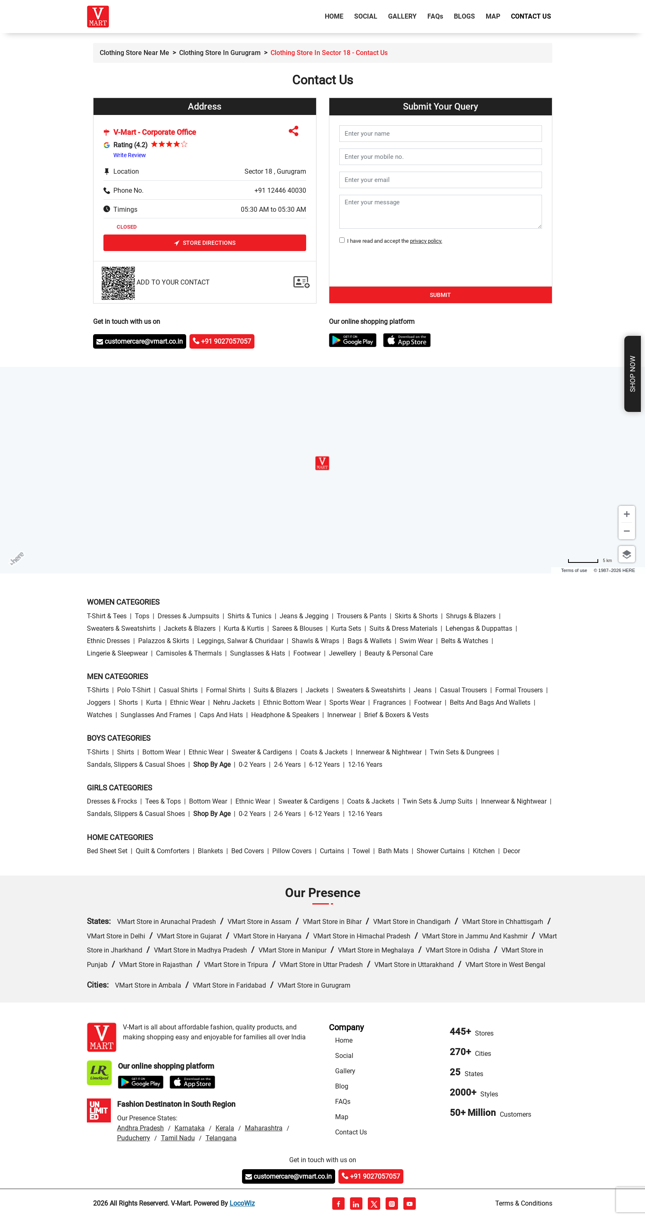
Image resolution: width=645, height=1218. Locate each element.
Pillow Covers (292, 851)
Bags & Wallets (369, 641)
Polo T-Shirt (134, 690)
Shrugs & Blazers (471, 616)
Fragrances (389, 702)
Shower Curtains (441, 851)
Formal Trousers (519, 690)
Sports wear (347, 702)
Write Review (129, 155)
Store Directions (204, 243)
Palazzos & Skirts (163, 641)
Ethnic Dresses (108, 641)
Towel (361, 851)
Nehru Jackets (234, 702)
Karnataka (190, 1128)
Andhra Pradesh (140, 1128)
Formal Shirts (225, 690)
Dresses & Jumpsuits (188, 616)
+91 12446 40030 (280, 190)
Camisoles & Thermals (189, 653)
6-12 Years (324, 764)
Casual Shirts (178, 690)
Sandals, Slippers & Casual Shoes (136, 764)
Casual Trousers (463, 690)
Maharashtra (264, 1128)
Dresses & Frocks (112, 801)
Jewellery (342, 653)
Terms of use (574, 570)
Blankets (210, 851)
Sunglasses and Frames (155, 715)
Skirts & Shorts (416, 616)
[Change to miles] (590, 561)
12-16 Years (365, 764)
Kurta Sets (346, 628)
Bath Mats (393, 851)
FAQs (342, 1102)
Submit (440, 295)
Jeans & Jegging (304, 616)
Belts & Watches (464, 641)
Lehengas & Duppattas (479, 628)
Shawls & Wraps (315, 641)
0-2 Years (252, 764)
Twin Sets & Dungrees (462, 752)
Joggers (98, 702)
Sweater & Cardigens (262, 752)
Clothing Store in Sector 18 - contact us (329, 53)
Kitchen (484, 851)
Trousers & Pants (361, 616)
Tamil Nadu (178, 1138)
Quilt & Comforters (162, 851)
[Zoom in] (627, 514)
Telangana (221, 1138)
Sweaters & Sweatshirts (121, 628)
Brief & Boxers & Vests (396, 715)
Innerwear (341, 715)
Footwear (307, 653)
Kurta (154, 702)
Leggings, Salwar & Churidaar (240, 641)
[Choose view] (627, 554)
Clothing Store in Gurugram (220, 53)
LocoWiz (242, 1203)
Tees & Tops (163, 801)
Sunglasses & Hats (257, 653)
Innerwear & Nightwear (389, 752)
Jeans (423, 690)
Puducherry (133, 1138)
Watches (99, 715)
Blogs (464, 16)
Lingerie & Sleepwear (117, 653)
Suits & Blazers (275, 690)
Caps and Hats (221, 715)
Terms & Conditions (523, 1203)
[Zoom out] (627, 531)
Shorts (128, 702)
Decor (511, 851)
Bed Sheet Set (107, 851)
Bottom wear (161, 752)
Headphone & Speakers (285, 715)
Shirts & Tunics (249, 616)
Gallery (402, 16)
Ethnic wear (187, 702)
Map (493, 16)
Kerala (225, 1128)
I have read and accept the (393, 241)
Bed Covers (247, 851)
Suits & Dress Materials (403, 628)
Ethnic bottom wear (292, 702)
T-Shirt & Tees (107, 616)
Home (336, 15)
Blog (341, 1086)
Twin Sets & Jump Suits (437, 801)
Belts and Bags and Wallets (490, 702)
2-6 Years (287, 764)
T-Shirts (98, 690)
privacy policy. (426, 241)
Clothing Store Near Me (134, 53)
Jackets (317, 690)
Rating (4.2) (130, 145)
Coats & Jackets (324, 752)
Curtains (332, 851)
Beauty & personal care (398, 653)
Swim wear (416, 641)
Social (365, 16)
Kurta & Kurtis (244, 628)
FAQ (435, 16)
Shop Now (632, 374)
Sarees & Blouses (297, 628)
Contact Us (531, 16)
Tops (142, 616)
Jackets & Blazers (190, 628)
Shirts (125, 752)
